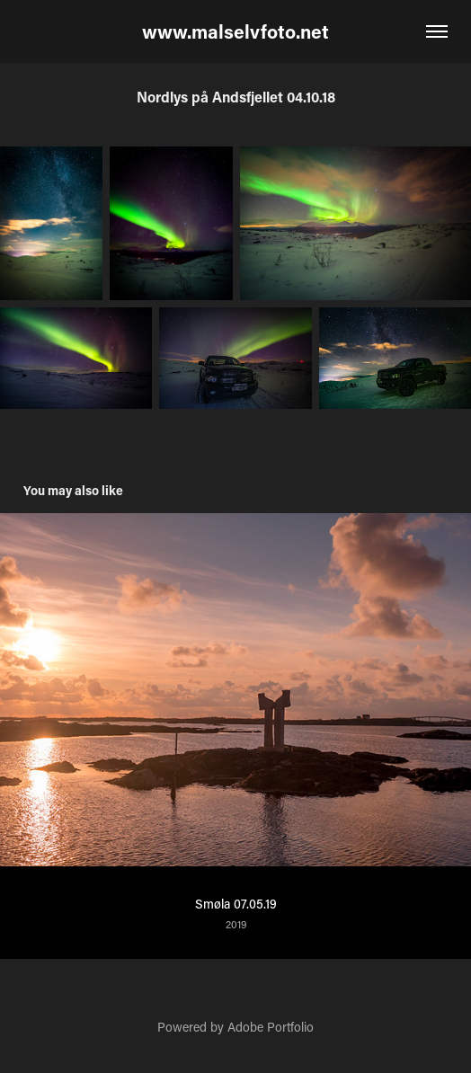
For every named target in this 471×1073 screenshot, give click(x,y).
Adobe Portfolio (270, 1026)
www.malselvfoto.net (235, 31)
